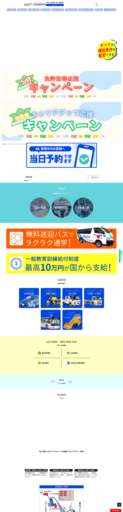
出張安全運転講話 (76, 337)
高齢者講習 (44, 327)
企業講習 (72, 327)
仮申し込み (65, 5)
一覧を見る (92, 178)
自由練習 (43, 337)
